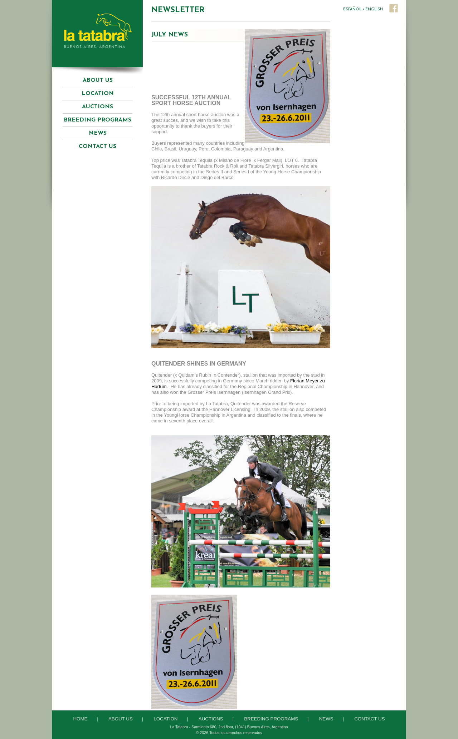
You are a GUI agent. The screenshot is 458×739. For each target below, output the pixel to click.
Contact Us (97, 146)
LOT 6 (291, 160)
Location (98, 93)
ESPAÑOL (352, 9)
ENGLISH (374, 9)
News (98, 133)
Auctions (211, 718)
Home (80, 718)
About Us (98, 80)
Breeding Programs (271, 718)
